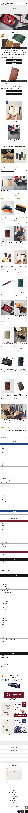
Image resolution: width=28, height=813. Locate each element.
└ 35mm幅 (3, 493)
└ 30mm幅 (3, 490)
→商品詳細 (14, 60)
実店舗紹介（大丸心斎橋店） (14, 800)
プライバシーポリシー (14, 804)
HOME (10, 10)
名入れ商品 (2, 448)
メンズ (12, 10)
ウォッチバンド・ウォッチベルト (6, 501)
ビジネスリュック (4, 626)
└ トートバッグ (3, 473)
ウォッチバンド (3, 546)
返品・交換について (14, 794)
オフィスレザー (3, 607)
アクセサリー (3, 486)
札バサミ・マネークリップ (5, 459)
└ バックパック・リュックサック (6, 476)
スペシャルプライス (4, 523)
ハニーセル (2, 450)
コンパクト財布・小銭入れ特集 (6, 592)
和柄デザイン (3, 594)
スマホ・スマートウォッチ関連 (6, 484)
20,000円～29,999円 (4, 659)
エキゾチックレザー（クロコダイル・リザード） (9, 639)
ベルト (2, 488)
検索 (27, 437)
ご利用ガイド (14, 790)
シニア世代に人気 (4, 603)
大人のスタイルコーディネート (6, 568)
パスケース (2, 467)
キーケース (2, 503)
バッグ (2, 469)
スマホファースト (4, 620)
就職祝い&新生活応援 (4, 590)
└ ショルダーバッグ (4, 482)
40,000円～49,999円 (4, 664)
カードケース (3, 465)
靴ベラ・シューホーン (4, 499)
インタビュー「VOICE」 (5, 563)
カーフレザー (3, 635)
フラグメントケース (4, 622)
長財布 (2, 452)
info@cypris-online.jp (14, 785)
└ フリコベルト (3, 497)
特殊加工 (2, 641)
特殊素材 (2, 643)
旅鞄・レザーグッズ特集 (5, 588)
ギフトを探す (3, 577)
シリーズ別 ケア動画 (4, 561)
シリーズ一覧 (3, 513)
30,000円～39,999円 (4, 662)
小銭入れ (2, 461)
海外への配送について (14, 802)
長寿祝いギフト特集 (4, 586)
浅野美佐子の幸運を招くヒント (6, 566)
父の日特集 (2, 579)
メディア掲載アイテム (4, 616)
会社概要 (14, 798)
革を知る (2, 611)
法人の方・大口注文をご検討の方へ (14, 796)
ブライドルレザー (4, 633)
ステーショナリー (4, 505)
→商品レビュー (14, 63)
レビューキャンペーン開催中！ (14, 0)
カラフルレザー (3, 596)
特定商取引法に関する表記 (14, 806)
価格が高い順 (25, 146)
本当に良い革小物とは (4, 645)
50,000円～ (3, 666)
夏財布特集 (2, 582)
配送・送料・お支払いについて (14, 792)
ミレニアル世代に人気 (4, 601)
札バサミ (2, 624)
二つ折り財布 (3, 454)
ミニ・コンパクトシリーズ (5, 618)
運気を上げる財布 (4, 614)
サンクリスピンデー (4, 648)
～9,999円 (2, 655)
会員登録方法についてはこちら (14, 734)
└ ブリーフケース (4, 471)
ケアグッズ (2, 508)
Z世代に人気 (3, 599)
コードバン (3, 631)
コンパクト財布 (3, 456)
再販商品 (2, 446)
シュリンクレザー (4, 637)
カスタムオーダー (4, 609)
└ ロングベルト (3, 495)
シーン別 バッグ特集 (4, 584)
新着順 (16, 146)
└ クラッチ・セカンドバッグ (5, 480)
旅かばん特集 (3, 605)
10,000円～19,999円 (4, 657)
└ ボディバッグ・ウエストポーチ (6, 478)
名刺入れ (2, 463)
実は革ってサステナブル (5, 570)
